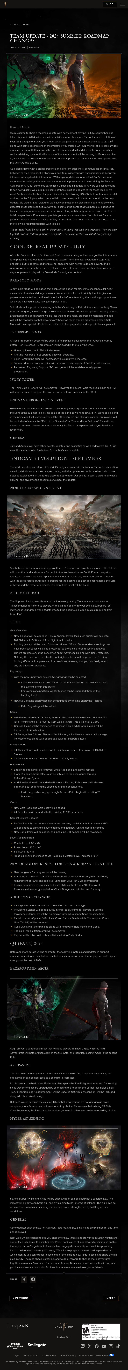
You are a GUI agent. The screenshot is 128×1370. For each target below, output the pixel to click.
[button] (64, 86)
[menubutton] (122, 4)
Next (111, 1298)
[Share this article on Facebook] (33, 1279)
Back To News (20, 24)
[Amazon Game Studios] (15, 1346)
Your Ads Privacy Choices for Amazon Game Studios (87, 1355)
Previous (21, 1298)
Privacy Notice (30, 1355)
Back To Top (64, 1327)
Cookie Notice (49, 1355)
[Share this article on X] (24, 1279)
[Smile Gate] (37, 1346)
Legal (16, 1355)
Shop (110, 4)
